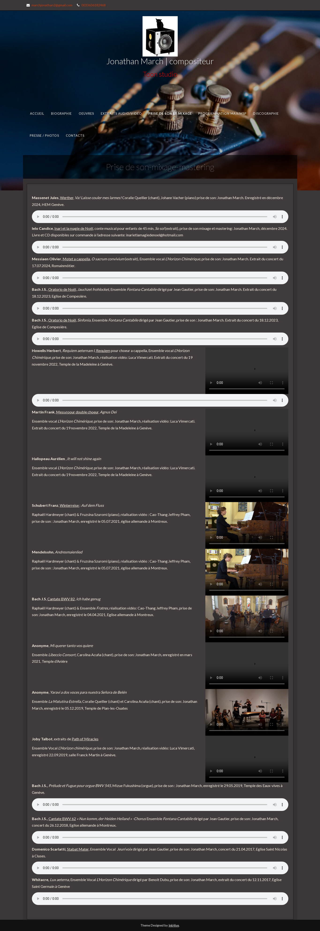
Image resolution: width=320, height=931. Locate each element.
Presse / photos (44, 135)
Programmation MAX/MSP (222, 113)
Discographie (266, 113)
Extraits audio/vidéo (121, 113)
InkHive (174, 925)
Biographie (61, 113)
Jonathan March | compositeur (160, 61)
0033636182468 (93, 5)
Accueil (37, 113)
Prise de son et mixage (170, 113)
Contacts (75, 135)
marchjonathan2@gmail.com (52, 5)
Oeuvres (86, 113)
